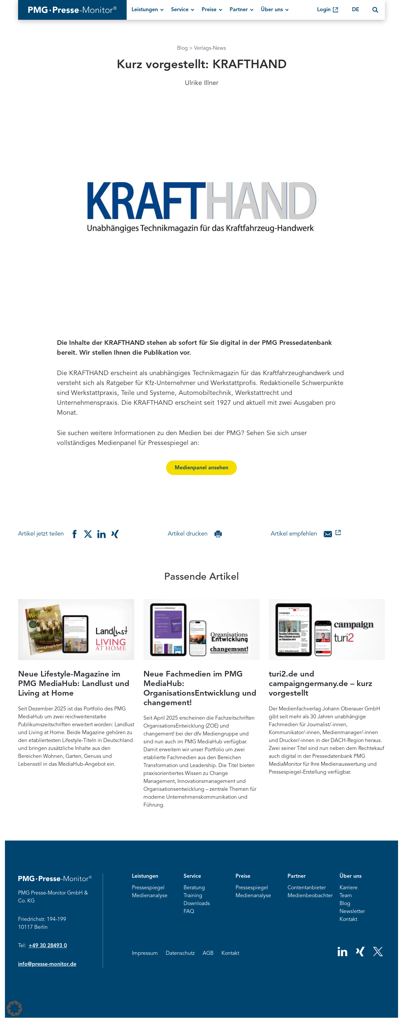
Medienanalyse (149, 896)
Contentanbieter (307, 888)
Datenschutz (180, 953)
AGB (208, 953)
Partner (239, 10)
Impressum (145, 953)
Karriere (349, 888)
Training (193, 896)
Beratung (194, 888)
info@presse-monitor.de (47, 964)
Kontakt (348, 919)
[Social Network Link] (342, 955)
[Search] (375, 10)
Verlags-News (210, 48)
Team (346, 896)
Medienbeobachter (310, 896)
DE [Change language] (355, 10)
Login (324, 10)
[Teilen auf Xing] (115, 534)
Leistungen (145, 10)
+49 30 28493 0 (48, 946)
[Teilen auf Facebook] (74, 534)
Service (180, 10)
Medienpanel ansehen (201, 468)
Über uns (272, 10)
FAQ (189, 911)
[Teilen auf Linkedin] (101, 534)
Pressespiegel (148, 888)
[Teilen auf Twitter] (88, 534)
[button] (14, 1008)
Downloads (197, 903)
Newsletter (352, 911)
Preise (209, 10)
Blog (182, 48)
